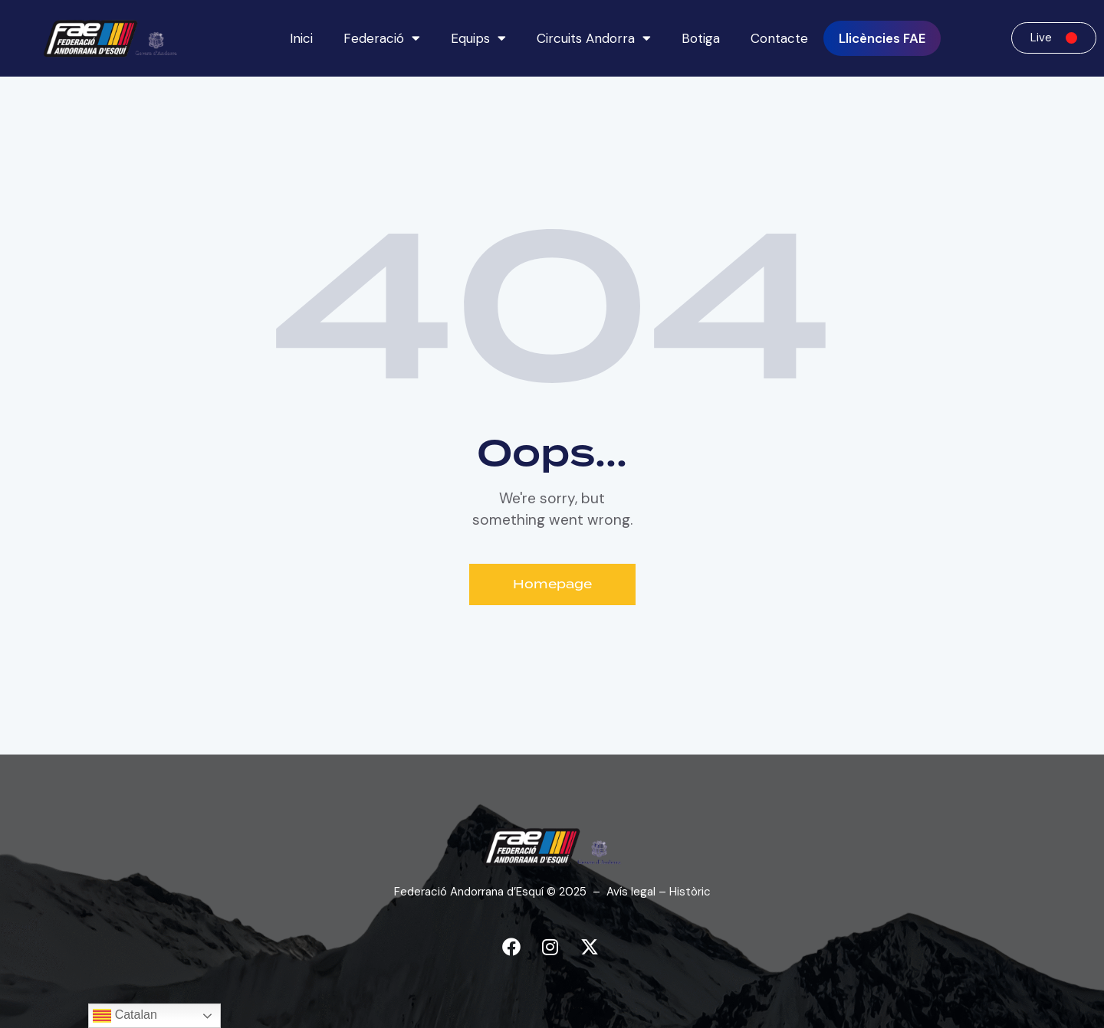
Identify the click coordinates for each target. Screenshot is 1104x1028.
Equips (478, 38)
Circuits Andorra (594, 38)
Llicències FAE (882, 38)
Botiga (701, 38)
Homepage (552, 584)
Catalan (125, 1016)
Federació (381, 38)
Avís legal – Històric (658, 891)
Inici (301, 38)
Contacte (779, 38)
